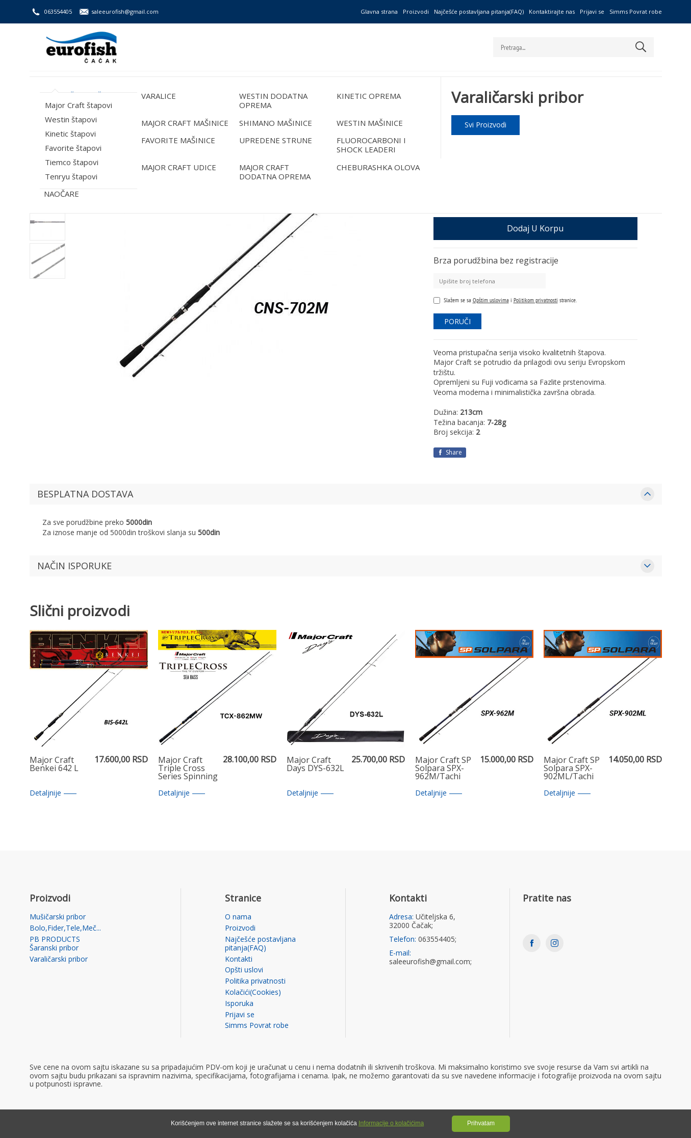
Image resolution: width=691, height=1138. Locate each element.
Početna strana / (53, 114)
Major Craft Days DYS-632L (315, 765)
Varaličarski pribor (368, 84)
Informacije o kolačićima (391, 1123)
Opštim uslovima (491, 300)
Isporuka (239, 1003)
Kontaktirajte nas (552, 11)
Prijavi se (592, 11)
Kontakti (238, 959)
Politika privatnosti (255, 981)
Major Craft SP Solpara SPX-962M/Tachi (443, 768)
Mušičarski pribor (65, 84)
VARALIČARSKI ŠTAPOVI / (173, 114)
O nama (238, 917)
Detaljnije (53, 793)
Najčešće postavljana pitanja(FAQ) (479, 11)
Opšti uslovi (244, 970)
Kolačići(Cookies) (253, 992)
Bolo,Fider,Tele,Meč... (152, 84)
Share (450, 452)
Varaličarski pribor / (107, 114)
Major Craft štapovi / (239, 114)
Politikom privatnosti (536, 300)
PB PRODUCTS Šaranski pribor (262, 84)
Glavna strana (379, 11)
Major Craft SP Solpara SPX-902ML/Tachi (572, 768)
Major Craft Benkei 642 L (54, 765)
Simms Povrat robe (635, 11)
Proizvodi (416, 11)
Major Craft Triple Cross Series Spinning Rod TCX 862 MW (188, 768)
